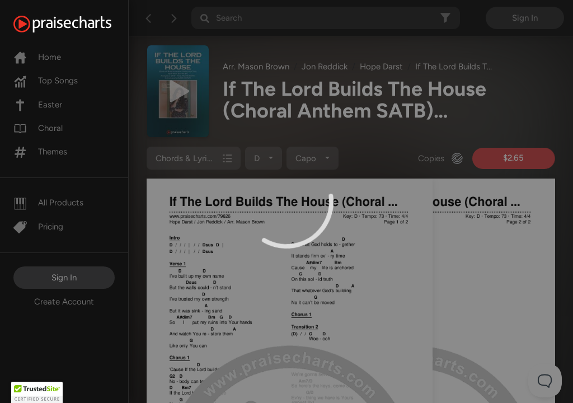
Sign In (64, 278)
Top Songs (45, 81)
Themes (40, 152)
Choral (38, 128)
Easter (37, 105)
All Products (48, 203)
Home (37, 57)
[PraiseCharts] (76, 24)
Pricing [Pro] (38, 227)
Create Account (64, 302)
